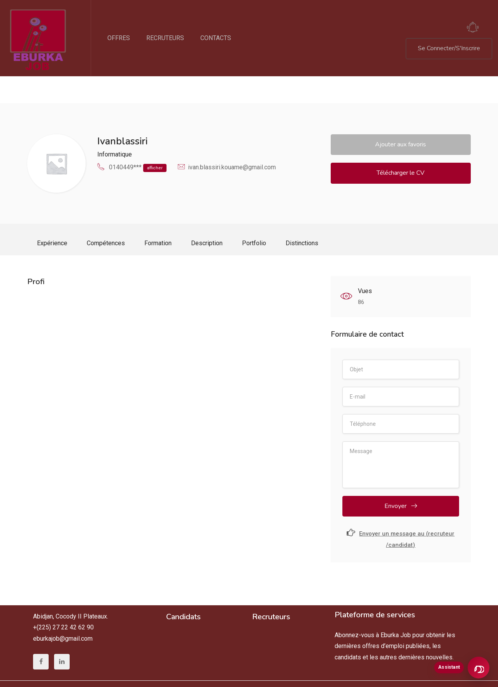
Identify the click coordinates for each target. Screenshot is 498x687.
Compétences (106, 216)
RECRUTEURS (165, 38)
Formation (158, 216)
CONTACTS (215, 38)
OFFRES (118, 38)
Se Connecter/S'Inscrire (449, 48)
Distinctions (302, 216)
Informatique (114, 127)
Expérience (52, 216)
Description (207, 216)
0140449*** (138, 141)
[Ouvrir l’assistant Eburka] (478, 667)
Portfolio (254, 216)
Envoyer (400, 481)
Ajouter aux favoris (400, 117)
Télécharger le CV (400, 146)
